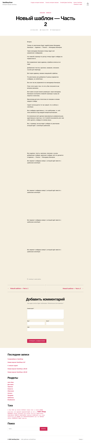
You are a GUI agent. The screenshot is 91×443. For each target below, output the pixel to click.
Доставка (11, 384)
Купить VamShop (78, 2)
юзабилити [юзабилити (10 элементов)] (15, 418)
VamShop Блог (8, 2)
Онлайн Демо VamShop (66, 2)
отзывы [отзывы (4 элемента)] (43, 415)
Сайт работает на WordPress (28, 439)
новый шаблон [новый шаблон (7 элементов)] (22, 415)
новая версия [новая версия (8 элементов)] (11, 415)
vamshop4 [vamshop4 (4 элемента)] (15, 413)
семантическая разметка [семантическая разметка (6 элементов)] (28, 416)
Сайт (28, 327)
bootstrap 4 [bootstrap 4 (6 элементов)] (23, 409)
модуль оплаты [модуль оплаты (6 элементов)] (40, 413)
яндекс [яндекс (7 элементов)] (19, 418)
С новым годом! (13, 365)
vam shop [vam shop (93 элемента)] (41, 412)
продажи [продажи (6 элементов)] (18, 416)
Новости (48, 12)
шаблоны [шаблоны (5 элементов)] (9, 418)
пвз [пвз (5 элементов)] (15, 416)
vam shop (42, 12)
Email (47, 321)
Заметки (10, 386)
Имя (28, 321)
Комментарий (30, 308)
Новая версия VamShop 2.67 (17, 362)
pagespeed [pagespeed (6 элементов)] (19, 411)
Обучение (11, 391)
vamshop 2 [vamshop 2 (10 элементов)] (10, 413)
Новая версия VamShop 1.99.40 (17, 369)
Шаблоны (11, 397)
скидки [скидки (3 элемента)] (35, 416)
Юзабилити (11, 400)
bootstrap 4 (31, 279)
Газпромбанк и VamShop (15, 359)
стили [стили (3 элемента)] (38, 416)
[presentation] (36, 335)
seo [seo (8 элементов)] (34, 411)
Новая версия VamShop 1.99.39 (17, 372)
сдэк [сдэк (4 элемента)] (22, 416)
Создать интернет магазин (37, 2)
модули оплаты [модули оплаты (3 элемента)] (33, 413)
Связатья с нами (78, 4)
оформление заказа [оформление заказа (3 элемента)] (11, 416)
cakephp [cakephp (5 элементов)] (28, 409)
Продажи (10, 395)
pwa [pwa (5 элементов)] (31, 411)
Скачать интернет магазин (52, 2)
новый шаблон (37, 279)
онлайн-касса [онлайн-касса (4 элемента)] (29, 415)
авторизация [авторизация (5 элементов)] (20, 413)
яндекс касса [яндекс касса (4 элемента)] (24, 418)
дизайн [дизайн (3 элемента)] (25, 413)
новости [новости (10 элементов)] (17, 415)
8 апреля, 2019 (45, 30)
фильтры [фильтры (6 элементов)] (42, 416)
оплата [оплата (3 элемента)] (40, 415)
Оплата (10, 393)
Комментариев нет (56, 30)
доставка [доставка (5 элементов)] (28, 413)
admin (36, 30)
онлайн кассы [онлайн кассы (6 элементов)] (35, 415)
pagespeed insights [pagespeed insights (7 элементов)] (26, 411)
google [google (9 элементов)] (41, 409)
